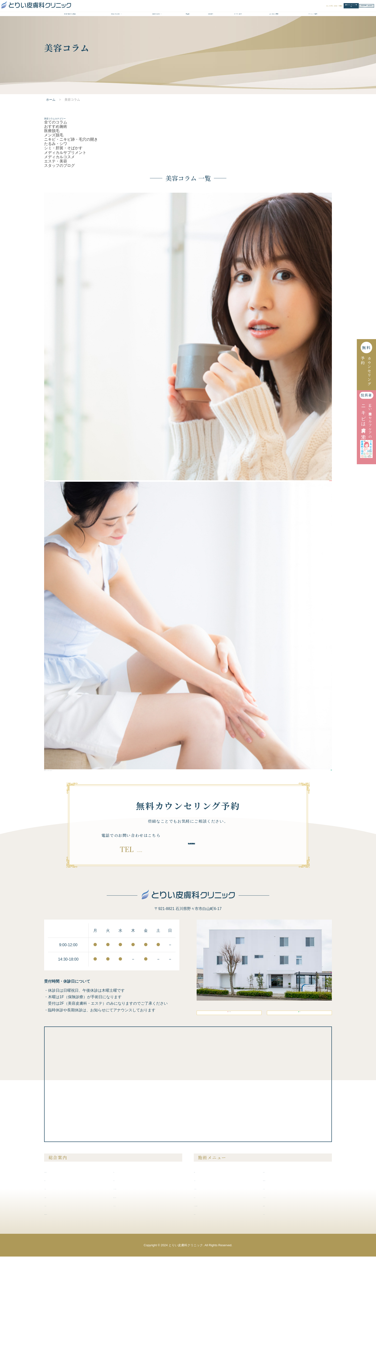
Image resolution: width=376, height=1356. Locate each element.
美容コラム (124, 1279)
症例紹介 (210, 28)
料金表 (188, 28)
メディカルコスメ (59, 197)
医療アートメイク (210, 1313)
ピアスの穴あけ (277, 1288)
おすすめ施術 (55, 152)
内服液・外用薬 (277, 1304)
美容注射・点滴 (277, 1271)
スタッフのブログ (59, 210)
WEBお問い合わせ (339, 10)
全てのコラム (55, 145)
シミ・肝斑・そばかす (63, 184)
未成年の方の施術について (67, 1313)
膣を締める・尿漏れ (281, 1279)
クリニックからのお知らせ (136, 1288)
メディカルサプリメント (65, 191)
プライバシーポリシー (133, 1304)
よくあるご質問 (274, 28)
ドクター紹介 (238, 28)
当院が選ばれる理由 (70, 28)
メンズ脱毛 (53, 164)
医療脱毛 (51, 158)
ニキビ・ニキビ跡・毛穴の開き (71, 171)
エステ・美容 (55, 204)
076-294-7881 (139, 930)
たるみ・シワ (55, 178)
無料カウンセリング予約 (280, 10)
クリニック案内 (312, 28)
